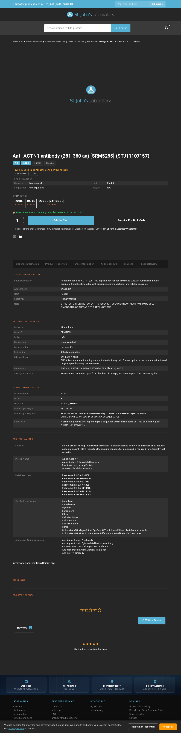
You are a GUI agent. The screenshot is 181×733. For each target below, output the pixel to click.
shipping (56, 709)
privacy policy (20, 712)
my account (96, 705)
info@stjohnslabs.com (28, 4)
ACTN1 (64, 393)
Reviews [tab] (22, 626)
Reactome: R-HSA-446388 (75, 484)
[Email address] (132, 4)
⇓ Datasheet (20, 173)
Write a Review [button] (154, 620)
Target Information (83, 264)
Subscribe (157, 4)
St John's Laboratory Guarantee (122, 229)
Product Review (148, 264)
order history (96, 709)
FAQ (54, 712)
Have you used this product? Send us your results (40, 170)
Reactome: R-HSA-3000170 (76, 478)
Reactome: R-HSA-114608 (75, 475)
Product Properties (56, 264)
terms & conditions (22, 716)
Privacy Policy (16, 728)
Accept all (168, 726)
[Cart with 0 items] (166, 27)
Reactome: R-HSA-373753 (75, 481)
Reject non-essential (143, 726)
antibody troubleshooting (65, 716)
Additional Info (109, 264)
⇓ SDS (33, 173)
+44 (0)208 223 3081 (59, 4)
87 (62, 398)
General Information (27, 264)
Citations (128, 264)
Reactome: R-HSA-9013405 (76, 488)
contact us (57, 705)
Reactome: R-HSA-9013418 (76, 491)
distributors (19, 709)
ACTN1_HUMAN (69, 403)
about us (17, 705)
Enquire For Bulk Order (132, 220)
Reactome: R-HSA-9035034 (76, 494)
